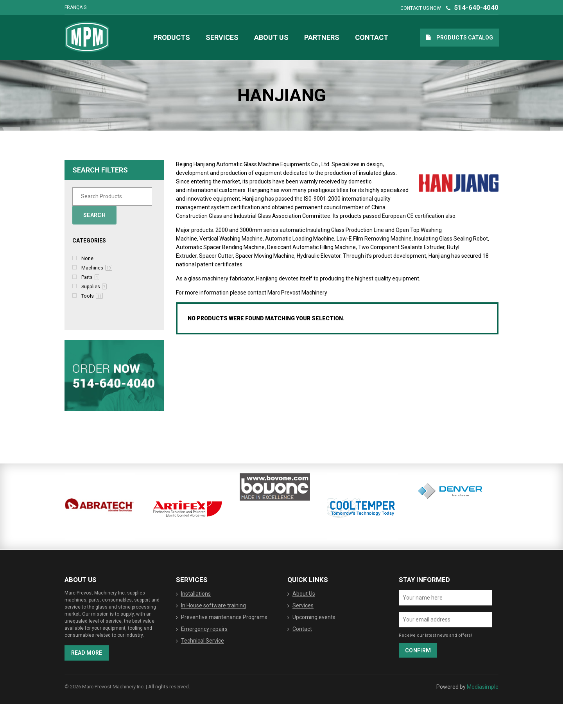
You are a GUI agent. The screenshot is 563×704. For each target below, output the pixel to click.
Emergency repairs (204, 629)
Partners (321, 37)
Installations (196, 594)
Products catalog (464, 37)
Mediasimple (482, 687)
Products (171, 37)
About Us (271, 37)
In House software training (213, 606)
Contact (371, 37)
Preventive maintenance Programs (224, 617)
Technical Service (202, 641)
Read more (86, 653)
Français (75, 7)
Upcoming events (313, 617)
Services (222, 37)
